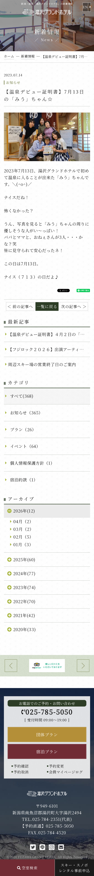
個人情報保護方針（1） (32, 463)
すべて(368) (22, 396)
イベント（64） (25, 446)
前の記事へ (23, 306)
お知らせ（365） (26, 413)
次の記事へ (71, 306)
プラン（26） (23, 429)
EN (85, 7)
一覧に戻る (47, 306)
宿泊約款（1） (24, 480)
